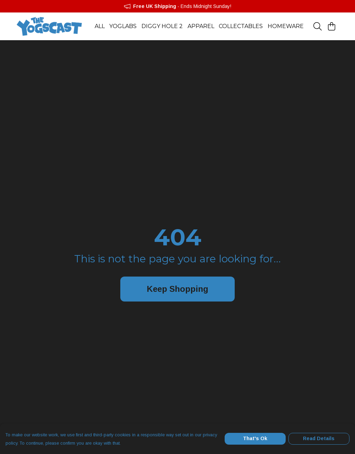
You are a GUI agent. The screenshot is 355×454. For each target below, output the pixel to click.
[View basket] (331, 26)
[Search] (317, 26)
